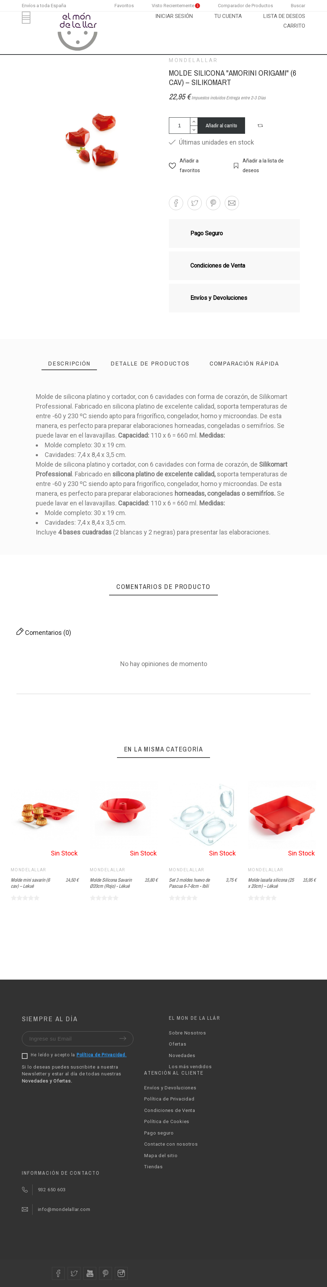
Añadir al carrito (221, 125)
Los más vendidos (190, 1066)
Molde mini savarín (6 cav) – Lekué (30, 883)
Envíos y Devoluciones (170, 1087)
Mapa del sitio (160, 1155)
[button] (261, 125)
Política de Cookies (166, 1121)
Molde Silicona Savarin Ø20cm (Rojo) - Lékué (111, 883)
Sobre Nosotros (187, 1033)
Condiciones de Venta (169, 1110)
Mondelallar (193, 60)
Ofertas (177, 1044)
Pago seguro (159, 1133)
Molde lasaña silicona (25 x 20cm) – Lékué (271, 883)
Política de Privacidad (169, 1099)
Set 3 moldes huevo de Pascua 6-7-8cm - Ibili (189, 883)
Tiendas (153, 1166)
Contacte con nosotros (170, 1144)
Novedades (182, 1055)
